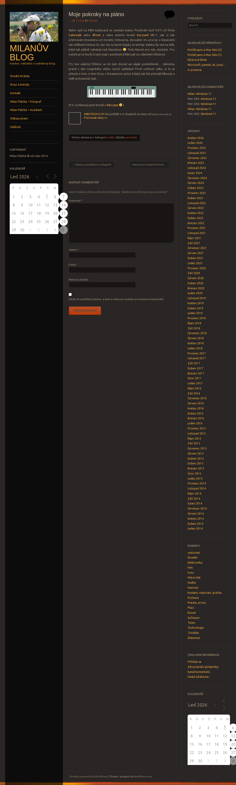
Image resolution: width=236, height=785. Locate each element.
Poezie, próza (197, 602)
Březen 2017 (196, 373)
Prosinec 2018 (197, 318)
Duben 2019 (195, 308)
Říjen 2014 (194, 493)
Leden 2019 (195, 313)
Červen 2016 (196, 403)
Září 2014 (194, 498)
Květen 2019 (196, 303)
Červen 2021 (196, 253)
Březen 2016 (196, 418)
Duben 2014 (195, 523)
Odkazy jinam (19, 118)
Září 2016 (194, 393)
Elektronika (195, 562)
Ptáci (191, 607)
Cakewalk (75, 35)
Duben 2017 (195, 368)
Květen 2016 (196, 408)
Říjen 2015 (194, 438)
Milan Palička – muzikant (26, 109)
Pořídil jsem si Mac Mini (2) (205, 49)
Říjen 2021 (194, 238)
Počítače (193, 597)
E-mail (73, 264)
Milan (93, 20)
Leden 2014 (195, 528)
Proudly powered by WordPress (88, 776)
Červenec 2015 (197, 448)
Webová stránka (78, 279)
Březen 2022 (196, 223)
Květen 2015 (196, 458)
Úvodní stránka (20, 76)
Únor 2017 (194, 378)
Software (194, 617)
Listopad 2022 (197, 203)
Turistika (193, 632)
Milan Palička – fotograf (25, 101)
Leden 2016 (195, 423)
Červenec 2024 (197, 178)
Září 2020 (194, 273)
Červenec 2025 (197, 157)
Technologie (196, 627)
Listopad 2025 (197, 152)
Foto (191, 572)
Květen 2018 (196, 343)
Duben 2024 (195, 187)
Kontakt (15, 93)
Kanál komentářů (199, 671)
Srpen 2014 (195, 503)
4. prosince (195, 69)
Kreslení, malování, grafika (205, 592)
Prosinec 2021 (197, 227)
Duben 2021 (195, 258)
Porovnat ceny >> (95, 117)
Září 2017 (194, 363)
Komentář (76, 200)
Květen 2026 (196, 137)
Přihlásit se (194, 661)
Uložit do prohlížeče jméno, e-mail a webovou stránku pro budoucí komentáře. (116, 299)
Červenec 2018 (197, 333)
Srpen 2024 (195, 172)
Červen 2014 (196, 513)
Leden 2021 (195, 263)
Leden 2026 (195, 142)
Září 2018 (194, 328)
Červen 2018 (196, 338)
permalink (131, 137)
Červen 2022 (196, 207)
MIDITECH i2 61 (94, 114)
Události (15, 126)
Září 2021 (194, 243)
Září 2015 (194, 443)
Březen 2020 (196, 288)
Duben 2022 (195, 218)
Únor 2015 (194, 473)
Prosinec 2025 (197, 147)
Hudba (110, 137)
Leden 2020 (195, 293)
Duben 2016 (195, 413)
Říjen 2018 (194, 323)
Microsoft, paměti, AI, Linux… (207, 64)
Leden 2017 (195, 383)
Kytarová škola (197, 59)
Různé (192, 612)
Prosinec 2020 (197, 268)
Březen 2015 (196, 468)
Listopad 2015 (197, 433)
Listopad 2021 (197, 233)
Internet (193, 587)
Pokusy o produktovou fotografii (91, 164)
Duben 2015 (195, 463)
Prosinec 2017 (197, 353)
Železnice (194, 637)
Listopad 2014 (197, 488)
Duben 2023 (195, 198)
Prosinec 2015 (197, 428)
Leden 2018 (195, 348)
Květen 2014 (196, 518)
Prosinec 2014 (197, 483)
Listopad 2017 (197, 358)
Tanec (191, 622)
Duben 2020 (195, 283)
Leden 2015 (195, 478)
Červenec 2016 (197, 398)
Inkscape (112, 105)
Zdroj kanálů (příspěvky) (203, 666)
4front (96, 35)
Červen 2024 (196, 182)
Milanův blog (29, 52)
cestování (194, 552)
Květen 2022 (196, 212)
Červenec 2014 (197, 508)
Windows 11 (204, 93)
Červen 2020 (196, 278)
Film (190, 567)
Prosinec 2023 (197, 192)
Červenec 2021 (197, 247)
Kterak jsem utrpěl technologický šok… (150, 164)
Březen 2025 (196, 162)
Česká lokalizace (198, 676)
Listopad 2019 (197, 298)
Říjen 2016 (194, 388)
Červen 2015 (196, 453)
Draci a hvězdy (19, 84)
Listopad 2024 (197, 167)
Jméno (74, 249)
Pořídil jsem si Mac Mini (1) (205, 54)
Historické (194, 577)
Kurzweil (142, 35)
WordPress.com (143, 776)
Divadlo (193, 557)
